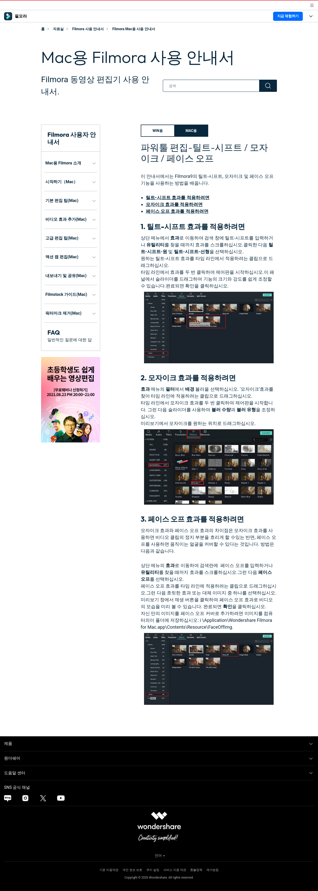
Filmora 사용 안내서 (88, 29)
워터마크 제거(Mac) (63, 313)
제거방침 (212, 870)
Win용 (158, 131)
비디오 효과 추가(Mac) (65, 219)
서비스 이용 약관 (174, 870)
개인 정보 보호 (132, 870)
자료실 (58, 29)
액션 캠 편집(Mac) (61, 256)
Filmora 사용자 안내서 (71, 138)
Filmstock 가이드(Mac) (66, 294)
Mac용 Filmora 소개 (63, 163)
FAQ (53, 332)
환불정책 (196, 870)
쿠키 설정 (152, 870)
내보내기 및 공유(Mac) (65, 275)
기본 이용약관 (108, 870)
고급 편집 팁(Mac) (61, 238)
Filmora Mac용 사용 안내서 (133, 29)
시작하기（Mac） (61, 181)
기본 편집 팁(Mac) (61, 200)
